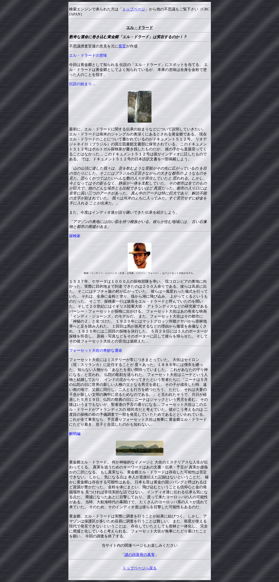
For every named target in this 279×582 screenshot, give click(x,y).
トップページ (133, 9)
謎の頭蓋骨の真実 (139, 555)
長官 (122, 46)
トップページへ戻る (140, 568)
